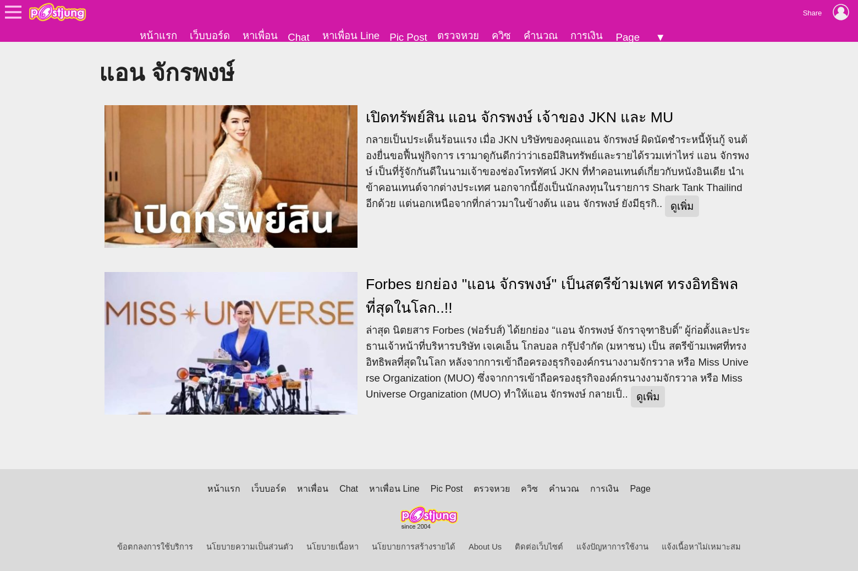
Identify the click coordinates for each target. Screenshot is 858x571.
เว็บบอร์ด (210, 35)
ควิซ (501, 35)
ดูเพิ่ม (682, 206)
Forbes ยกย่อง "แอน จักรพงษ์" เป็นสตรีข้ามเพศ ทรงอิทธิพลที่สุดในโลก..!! (552, 296)
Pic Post (408, 37)
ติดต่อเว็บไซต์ (539, 546)
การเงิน (586, 35)
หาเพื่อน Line (351, 35)
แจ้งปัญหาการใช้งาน (612, 546)
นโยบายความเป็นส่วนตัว (249, 546)
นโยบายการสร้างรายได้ (413, 546)
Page (627, 37)
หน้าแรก (158, 35)
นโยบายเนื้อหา (332, 546)
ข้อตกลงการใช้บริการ (155, 546)
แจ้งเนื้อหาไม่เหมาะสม (701, 546)
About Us (485, 546)
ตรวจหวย (458, 35)
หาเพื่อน (260, 35)
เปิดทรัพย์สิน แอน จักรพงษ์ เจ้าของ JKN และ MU (519, 117)
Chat (298, 37)
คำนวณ (541, 35)
